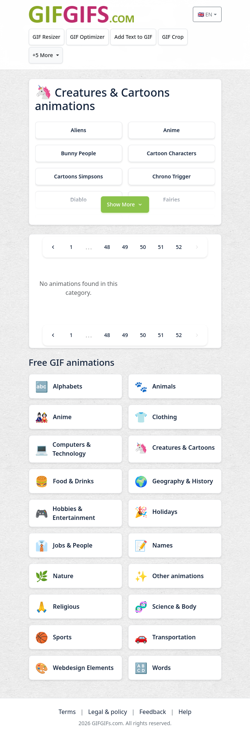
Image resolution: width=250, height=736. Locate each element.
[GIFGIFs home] (81, 14)
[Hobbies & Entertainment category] (75, 513)
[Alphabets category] (75, 386)
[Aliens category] (79, 130)
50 (143, 246)
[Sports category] (75, 637)
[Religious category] (75, 606)
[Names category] (175, 545)
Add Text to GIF (133, 36)
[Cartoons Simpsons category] (79, 176)
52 (179, 246)
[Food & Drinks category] (75, 481)
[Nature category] (75, 576)
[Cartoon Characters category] (172, 153)
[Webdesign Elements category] (75, 668)
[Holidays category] (175, 512)
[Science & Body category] (175, 606)
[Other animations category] (175, 576)
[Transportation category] (175, 637)
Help (184, 712)
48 (107, 246)
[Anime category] (172, 130)
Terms (67, 712)
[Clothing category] (175, 417)
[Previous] (53, 247)
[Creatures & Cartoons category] (175, 447)
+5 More (43, 55)
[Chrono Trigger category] (172, 176)
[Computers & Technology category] (75, 449)
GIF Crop (172, 36)
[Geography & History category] (175, 481)
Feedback (152, 712)
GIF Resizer (46, 36)
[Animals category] (175, 386)
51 (161, 246)
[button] (125, 204)
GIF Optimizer (87, 36)
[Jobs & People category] (75, 545)
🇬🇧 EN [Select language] (205, 14)
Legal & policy (107, 712)
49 (125, 246)
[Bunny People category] (79, 153)
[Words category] (175, 668)
